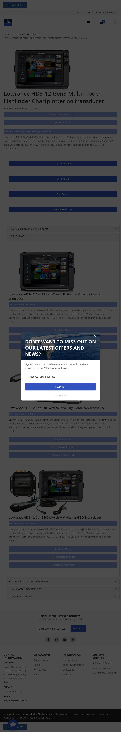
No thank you (61, 395)
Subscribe (60, 386)
